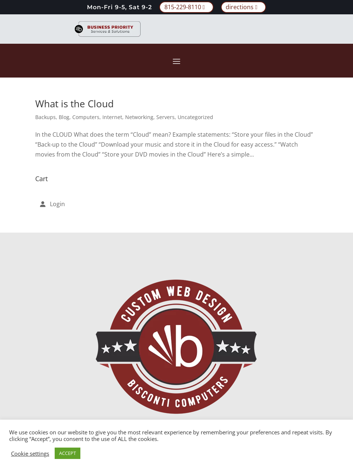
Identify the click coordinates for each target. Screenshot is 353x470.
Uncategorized (195, 117)
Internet (112, 117)
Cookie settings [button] (30, 453)
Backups (45, 117)
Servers (165, 117)
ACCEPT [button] (67, 453)
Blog (64, 117)
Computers (85, 117)
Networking (139, 117)
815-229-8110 (182, 7)
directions (240, 7)
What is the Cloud (74, 103)
